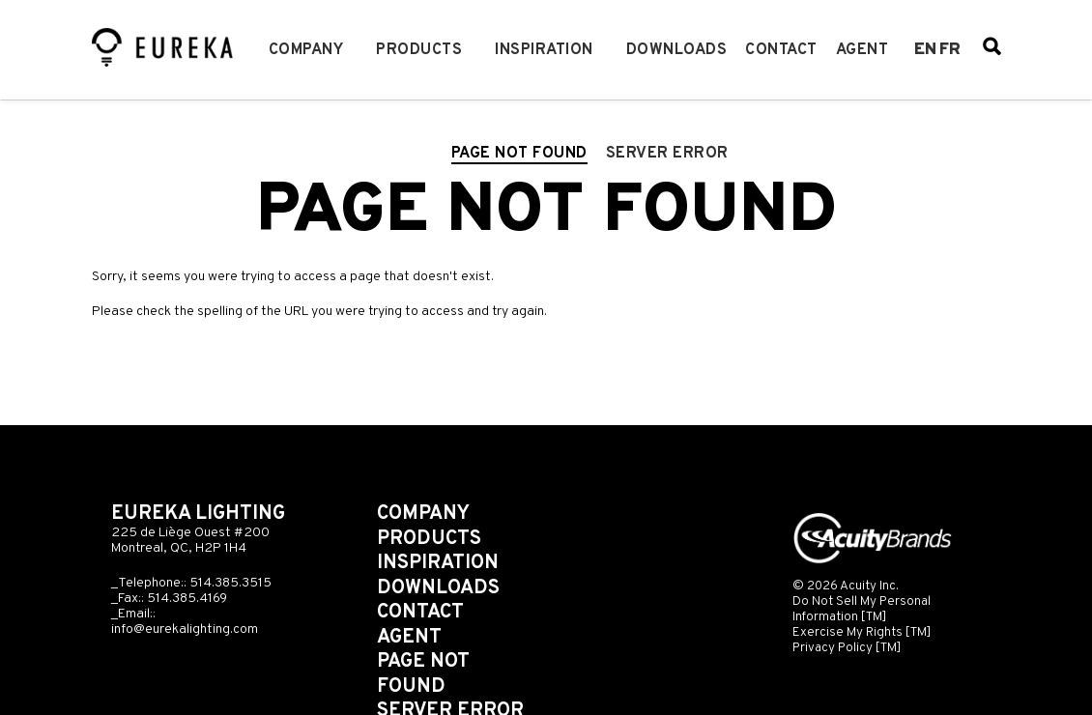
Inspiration (544, 50)
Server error (667, 153)
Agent (862, 50)
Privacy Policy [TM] (847, 648)
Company (306, 50)
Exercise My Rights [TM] (862, 632)
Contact (781, 50)
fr (950, 50)
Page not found (519, 153)
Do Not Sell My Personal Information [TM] (861, 609)
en (925, 50)
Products (419, 50)
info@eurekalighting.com (184, 629)
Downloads (677, 50)
